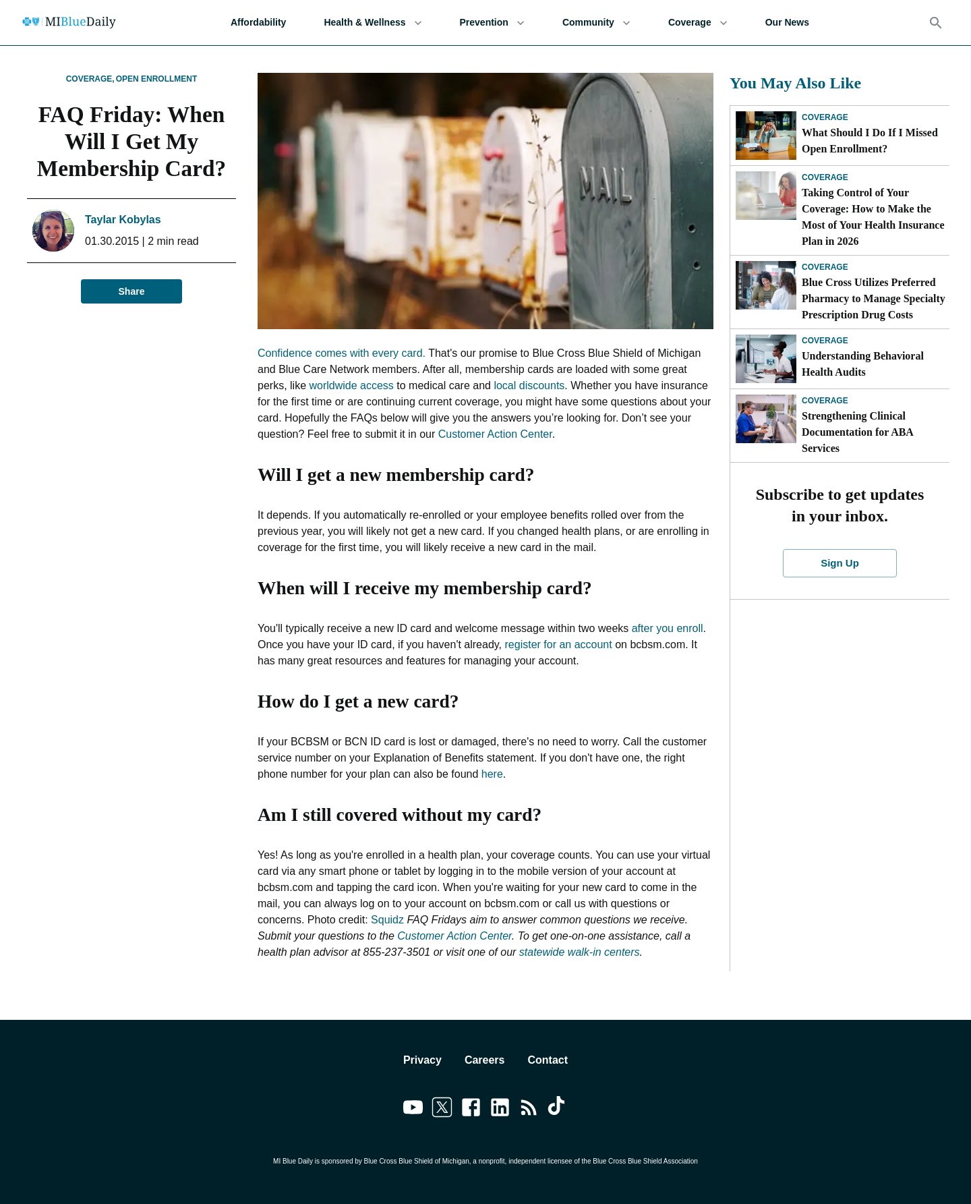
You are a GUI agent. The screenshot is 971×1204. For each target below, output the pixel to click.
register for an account (558, 644)
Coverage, (90, 79)
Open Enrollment (157, 79)
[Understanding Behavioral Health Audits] (766, 359)
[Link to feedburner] (529, 1109)
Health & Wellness (372, 22)
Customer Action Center (495, 434)
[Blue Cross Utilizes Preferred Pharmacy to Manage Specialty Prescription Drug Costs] (766, 285)
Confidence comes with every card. (341, 353)
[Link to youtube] (413, 1109)
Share (131, 291)
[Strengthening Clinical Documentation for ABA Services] (766, 419)
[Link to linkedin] (500, 1109)
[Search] (935, 22)
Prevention (492, 22)
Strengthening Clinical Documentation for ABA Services (857, 432)
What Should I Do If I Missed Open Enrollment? (870, 140)
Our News (787, 22)
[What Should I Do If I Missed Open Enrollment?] (766, 135)
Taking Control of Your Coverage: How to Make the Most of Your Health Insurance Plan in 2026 (873, 217)
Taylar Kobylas (123, 219)
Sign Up (840, 563)
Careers (485, 1060)
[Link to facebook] (471, 1109)
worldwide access (351, 385)
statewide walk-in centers (579, 952)
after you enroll (667, 628)
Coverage (698, 22)
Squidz (387, 919)
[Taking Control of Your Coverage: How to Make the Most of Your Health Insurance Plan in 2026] (766, 195)
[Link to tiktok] (558, 1109)
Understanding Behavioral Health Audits (863, 364)
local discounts (529, 385)
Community (596, 22)
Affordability (258, 22)
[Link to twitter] (442, 1109)
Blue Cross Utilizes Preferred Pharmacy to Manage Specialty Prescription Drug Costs (873, 298)
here (492, 774)
